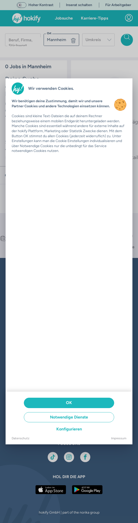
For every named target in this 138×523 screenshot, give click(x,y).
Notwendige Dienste (69, 417)
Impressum (118, 438)
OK (69, 402)
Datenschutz (20, 438)
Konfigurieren (69, 429)
